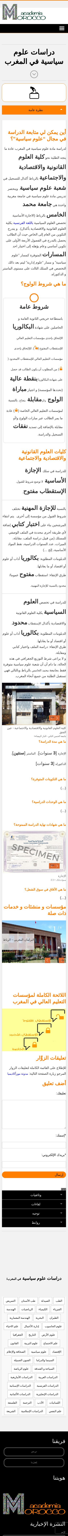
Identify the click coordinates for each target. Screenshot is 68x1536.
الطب (59, 1300)
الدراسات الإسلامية (32, 1411)
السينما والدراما (45, 1360)
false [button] (52, 717)
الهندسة (11, 1309)
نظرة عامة (35, 110)
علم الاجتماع (51, 1343)
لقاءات (35, 1204)
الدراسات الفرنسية (47, 1385)
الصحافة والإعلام (16, 1351)
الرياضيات (27, 1309)
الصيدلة (45, 1300)
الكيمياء (43, 1309)
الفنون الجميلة (22, 1360)
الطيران (54, 1317)
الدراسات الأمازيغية (21, 1377)
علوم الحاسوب (53, 1326)
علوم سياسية (38, 1351)
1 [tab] (55, 929)
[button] (47, 960)
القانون (14, 1343)
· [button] (57, 718)
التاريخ (32, 1334)
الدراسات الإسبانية (20, 1385)
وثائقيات (35, 1195)
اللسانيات (54, 1402)
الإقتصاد (56, 1351)
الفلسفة (12, 1402)
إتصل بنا (34, 1462)
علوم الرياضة (21, 1368)
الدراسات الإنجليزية (47, 1394)
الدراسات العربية (47, 1377)
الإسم (63, 1532)
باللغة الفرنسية (23, 223)
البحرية (40, 1317)
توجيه (36, 1213)
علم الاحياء (12, 1326)
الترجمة (27, 1402)
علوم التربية (31, 1343)
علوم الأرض (48, 1334)
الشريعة (11, 1411)
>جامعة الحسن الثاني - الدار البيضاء (50, 736)
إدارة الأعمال (31, 1326)
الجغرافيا (18, 1334)
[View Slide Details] (34, 704)
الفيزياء (57, 1309)
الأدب (40, 1402)
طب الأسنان (28, 1300)
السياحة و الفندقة (44, 1368)
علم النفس (55, 1411)
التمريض (10, 1300)
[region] (34, 704)
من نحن (34, 1452)
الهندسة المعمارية (20, 1317)
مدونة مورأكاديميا (17, 1073)
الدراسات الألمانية (20, 1394)
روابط (36, 1222)
